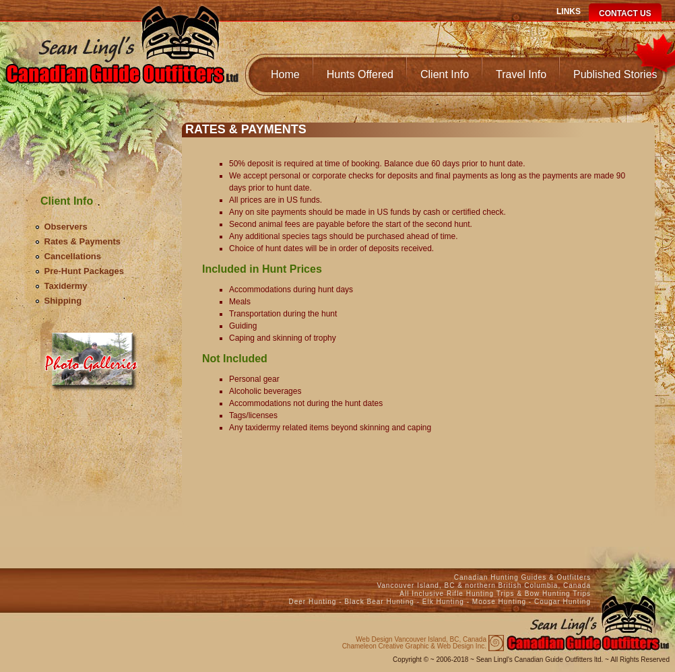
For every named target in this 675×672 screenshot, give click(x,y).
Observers (66, 227)
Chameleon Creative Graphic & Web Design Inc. (414, 643)
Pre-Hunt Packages (84, 271)
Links (568, 11)
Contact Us (625, 13)
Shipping (63, 301)
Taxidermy (66, 286)
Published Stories (615, 74)
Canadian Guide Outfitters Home (122, 58)
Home (285, 74)
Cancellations (73, 256)
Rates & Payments (82, 241)
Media (92, 355)
